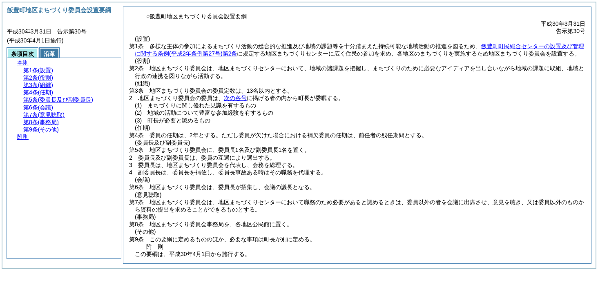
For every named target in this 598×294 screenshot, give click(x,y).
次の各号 (235, 98)
